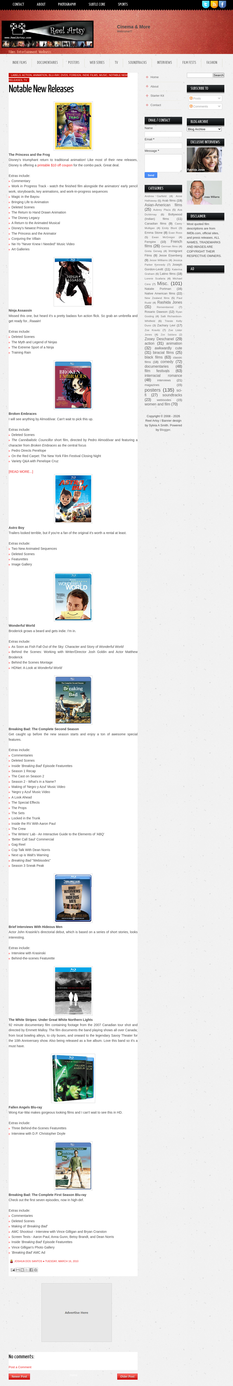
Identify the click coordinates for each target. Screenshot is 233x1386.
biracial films (163, 353)
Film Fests (189, 63)
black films (154, 357)
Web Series (97, 63)
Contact (18, 4)
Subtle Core (97, 4)
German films (169, 246)
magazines (152, 385)
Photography (67, 4)
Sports (123, 4)
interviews (164, 380)
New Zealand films (157, 297)
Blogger (165, 429)
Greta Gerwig (153, 250)
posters (153, 390)
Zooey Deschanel (159, 339)
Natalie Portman (158, 288)
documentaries (157, 366)
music (103, 75)
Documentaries (47, 63)
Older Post (127, 1376)
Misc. (163, 283)
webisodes (164, 400)
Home (73, 1375)
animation (40, 75)
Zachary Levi (166, 325)
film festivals (157, 371)
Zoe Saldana (169, 334)
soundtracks (172, 395)
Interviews (164, 63)
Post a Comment (20, 1367)
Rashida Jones (169, 302)
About (41, 4)
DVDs (64, 75)
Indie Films (19, 63)
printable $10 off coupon (55, 165)
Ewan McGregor (163, 237)
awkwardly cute (168, 348)
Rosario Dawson (156, 311)
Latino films (168, 273)
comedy (167, 362)
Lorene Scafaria (155, 278)
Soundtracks (137, 63)
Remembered (165, 307)
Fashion (212, 63)
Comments (199, 106)
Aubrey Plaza (162, 209)
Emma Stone (153, 232)
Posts (195, 98)
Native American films (160, 293)
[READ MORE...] (21, 471)
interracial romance (163, 376)
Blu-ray (54, 75)
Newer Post (19, 1376)
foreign (75, 75)
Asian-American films (163, 205)
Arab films (169, 200)
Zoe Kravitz (152, 330)
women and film (157, 404)
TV (116, 63)
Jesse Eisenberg (170, 255)
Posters (73, 63)
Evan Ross (175, 232)
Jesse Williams (158, 260)
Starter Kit (157, 95)
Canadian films (155, 223)
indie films (90, 75)
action (27, 75)
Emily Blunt (169, 227)
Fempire (150, 242)
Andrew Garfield (155, 196)
